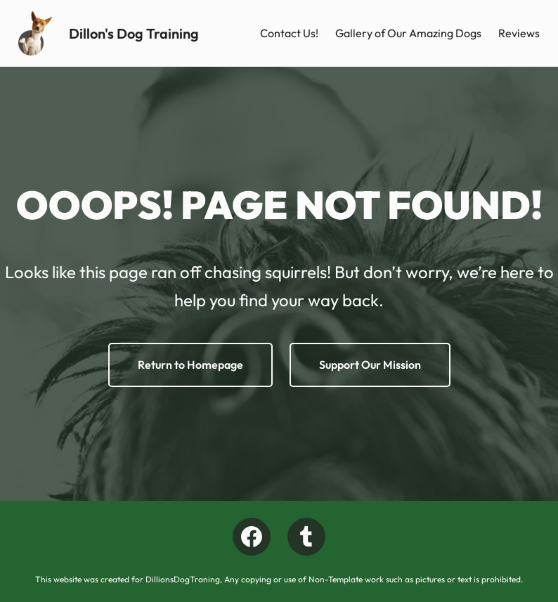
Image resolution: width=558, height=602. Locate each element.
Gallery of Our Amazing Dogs (408, 33)
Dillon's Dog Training (134, 33)
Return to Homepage (190, 365)
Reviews (519, 33)
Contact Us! (289, 33)
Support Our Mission (370, 365)
